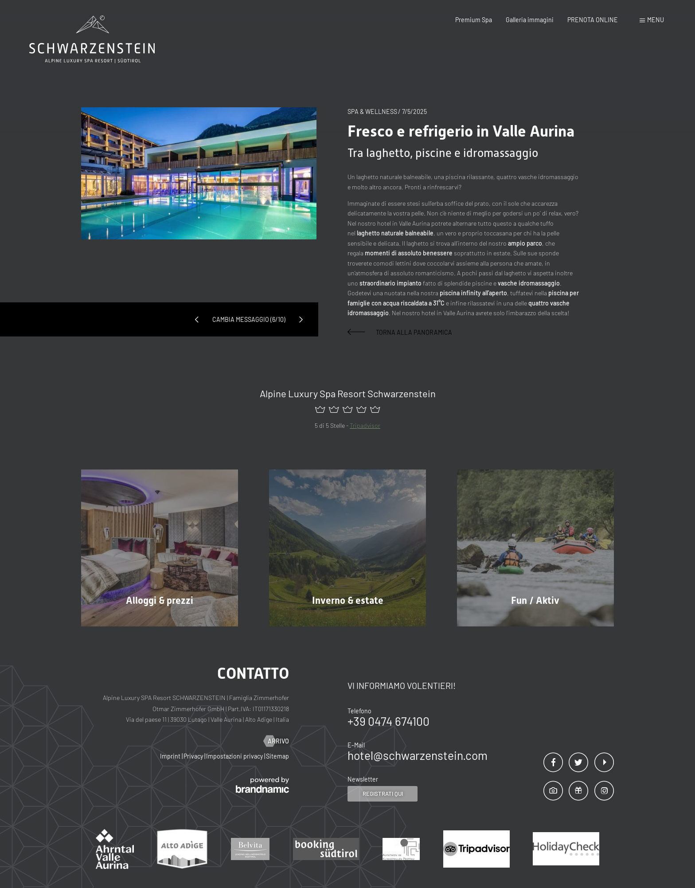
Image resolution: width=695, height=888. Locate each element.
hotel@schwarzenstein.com (418, 755)
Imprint (171, 756)
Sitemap (277, 756)
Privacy (194, 756)
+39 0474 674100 (388, 721)
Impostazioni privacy (235, 756)
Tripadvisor (365, 425)
